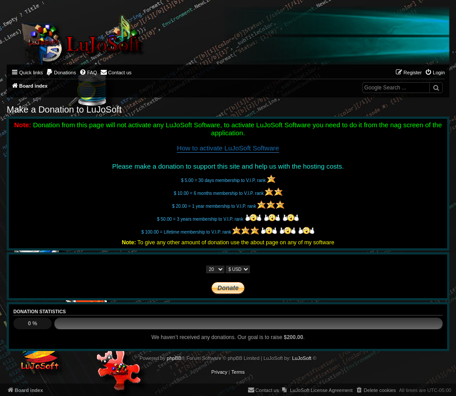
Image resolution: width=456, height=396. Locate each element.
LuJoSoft (301, 358)
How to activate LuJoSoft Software (228, 148)
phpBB (174, 358)
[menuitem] (61, 72)
